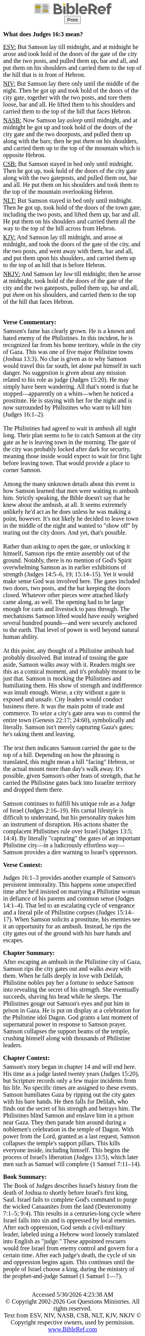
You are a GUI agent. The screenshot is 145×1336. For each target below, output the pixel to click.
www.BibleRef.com (72, 1329)
